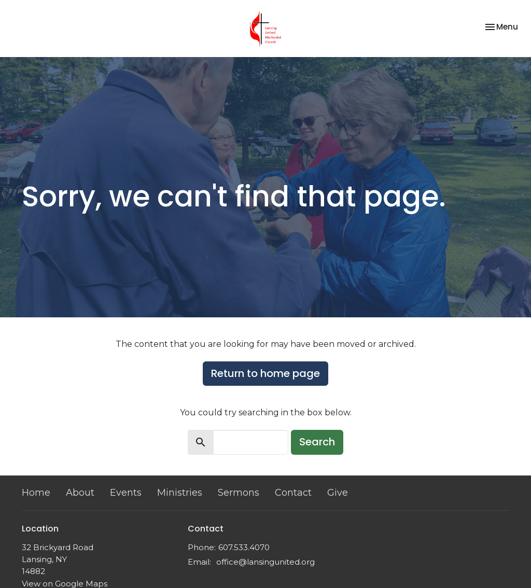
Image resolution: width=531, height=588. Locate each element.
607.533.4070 (244, 547)
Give (337, 492)
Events (126, 492)
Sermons (238, 492)
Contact (293, 492)
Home (36, 492)
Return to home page (265, 373)
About (80, 492)
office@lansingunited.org (265, 562)
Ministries (179, 492)
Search (317, 442)
